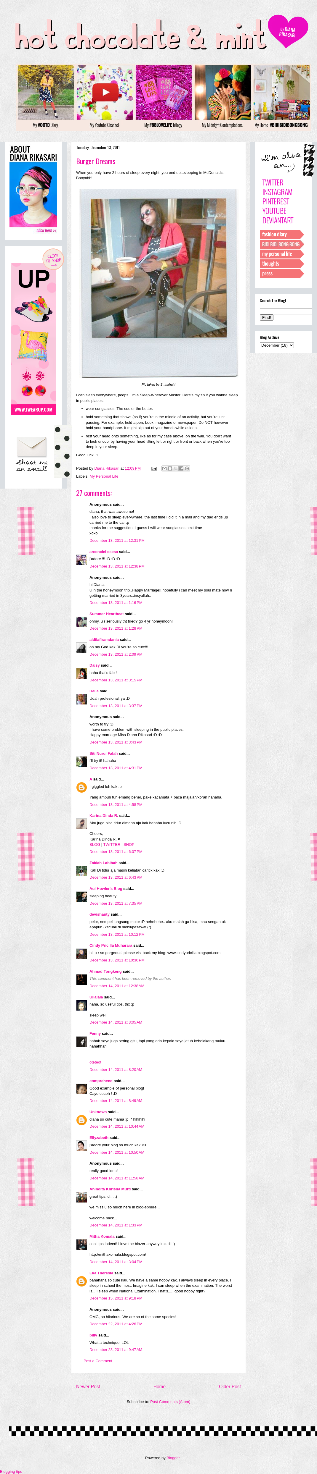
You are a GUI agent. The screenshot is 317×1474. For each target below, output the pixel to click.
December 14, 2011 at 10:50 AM (116, 1152)
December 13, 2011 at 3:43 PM (116, 742)
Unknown (98, 1112)
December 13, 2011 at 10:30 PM (117, 960)
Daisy (94, 665)
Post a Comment (98, 1361)
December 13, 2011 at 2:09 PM (116, 654)
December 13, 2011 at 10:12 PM (117, 934)
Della (94, 691)
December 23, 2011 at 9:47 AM (115, 1349)
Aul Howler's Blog (105, 888)
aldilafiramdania (104, 639)
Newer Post (88, 1386)
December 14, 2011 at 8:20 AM (115, 1069)
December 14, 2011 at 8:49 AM (115, 1100)
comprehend (101, 1081)
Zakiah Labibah (103, 863)
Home (159, 1386)
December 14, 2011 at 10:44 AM (116, 1126)
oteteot (95, 1062)
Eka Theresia (101, 1273)
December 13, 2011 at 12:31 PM (117, 540)
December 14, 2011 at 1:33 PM (116, 1225)
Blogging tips (11, 1471)
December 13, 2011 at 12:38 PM (117, 566)
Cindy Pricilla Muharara (110, 945)
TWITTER (112, 844)
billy (93, 1335)
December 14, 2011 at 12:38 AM (116, 986)
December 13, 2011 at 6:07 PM (116, 851)
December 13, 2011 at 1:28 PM (116, 628)
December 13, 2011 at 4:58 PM (116, 804)
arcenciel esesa (103, 551)
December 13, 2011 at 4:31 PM (116, 768)
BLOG (94, 844)
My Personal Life (104, 476)
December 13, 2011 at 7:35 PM (116, 903)
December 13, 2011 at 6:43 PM (116, 877)
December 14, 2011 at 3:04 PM (116, 1262)
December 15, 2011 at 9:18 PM (116, 1298)
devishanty (99, 914)
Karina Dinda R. (103, 815)
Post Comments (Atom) (170, 1401)
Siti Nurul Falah (103, 753)
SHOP (129, 844)
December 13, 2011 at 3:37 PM (116, 706)
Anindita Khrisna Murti (110, 1189)
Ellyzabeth (98, 1137)
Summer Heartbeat (106, 614)
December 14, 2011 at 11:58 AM (116, 1178)
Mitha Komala (102, 1236)
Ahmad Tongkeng (105, 971)
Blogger (173, 1458)
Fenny (95, 1033)
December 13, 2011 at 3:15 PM (116, 680)
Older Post (230, 1386)
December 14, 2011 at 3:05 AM (115, 1022)
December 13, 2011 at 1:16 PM (116, 602)
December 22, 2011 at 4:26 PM (116, 1324)
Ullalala (96, 997)
